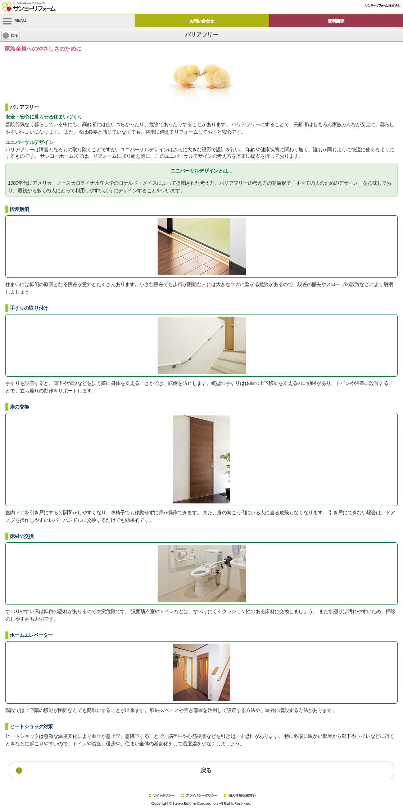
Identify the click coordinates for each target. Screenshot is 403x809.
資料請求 (336, 20)
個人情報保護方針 (240, 795)
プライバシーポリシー (199, 795)
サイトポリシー (161, 795)
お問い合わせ (202, 20)
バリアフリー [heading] (201, 35)
